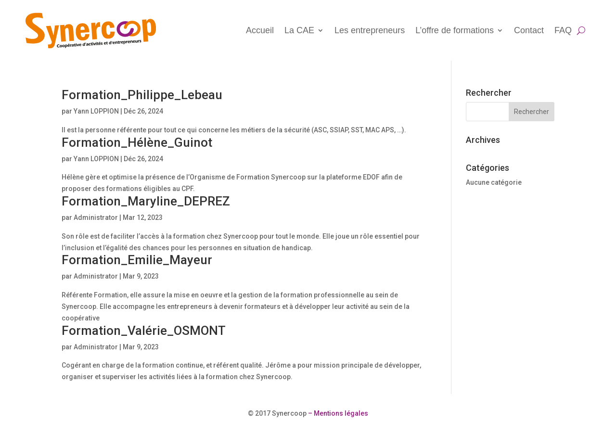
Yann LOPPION (96, 111)
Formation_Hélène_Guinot (137, 142)
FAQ (563, 30)
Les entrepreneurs (369, 30)
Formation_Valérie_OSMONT (144, 330)
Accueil (260, 30)
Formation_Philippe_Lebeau (142, 95)
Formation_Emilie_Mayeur (137, 260)
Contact (529, 30)
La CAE (299, 30)
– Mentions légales (337, 413)
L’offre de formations (454, 30)
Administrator (96, 217)
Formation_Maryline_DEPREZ (146, 201)
